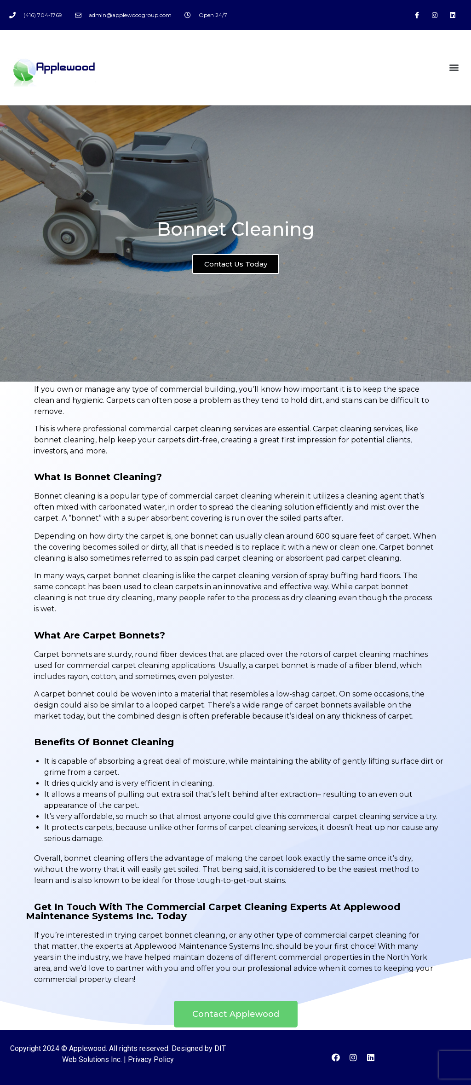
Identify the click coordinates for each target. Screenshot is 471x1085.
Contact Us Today (235, 268)
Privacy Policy (151, 1059)
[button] (454, 67)
